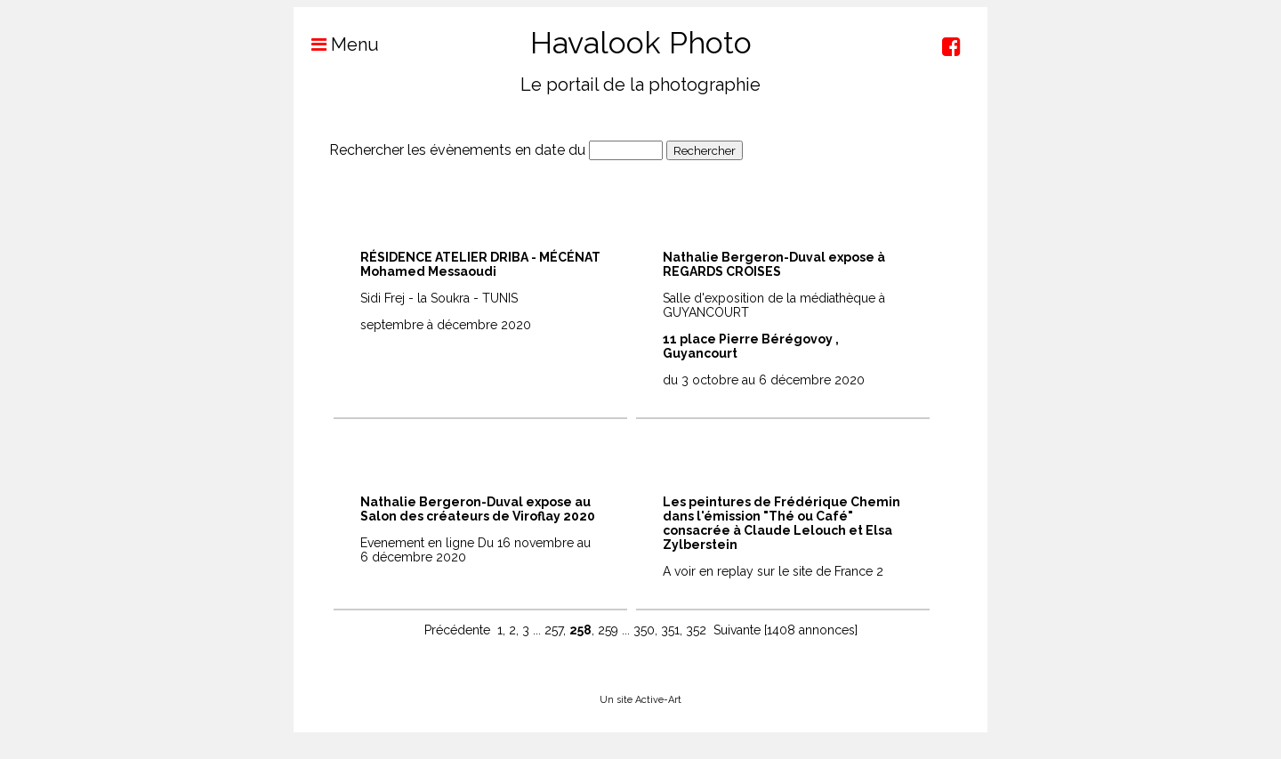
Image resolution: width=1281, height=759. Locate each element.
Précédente (457, 630)
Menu (336, 44)
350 (644, 630)
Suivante (737, 630)
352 (696, 630)
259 (608, 630)
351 (670, 630)
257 (553, 630)
